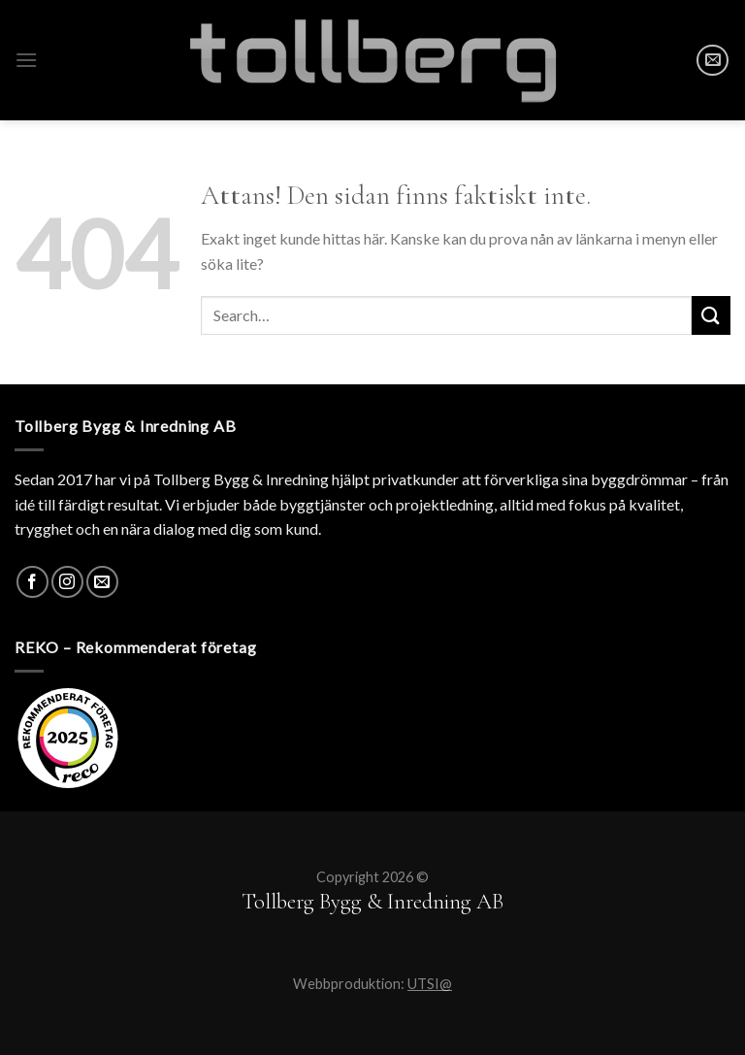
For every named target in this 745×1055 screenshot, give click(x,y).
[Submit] (711, 315)
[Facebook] (32, 582)
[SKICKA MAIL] (712, 61)
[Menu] (26, 59)
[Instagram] (67, 582)
